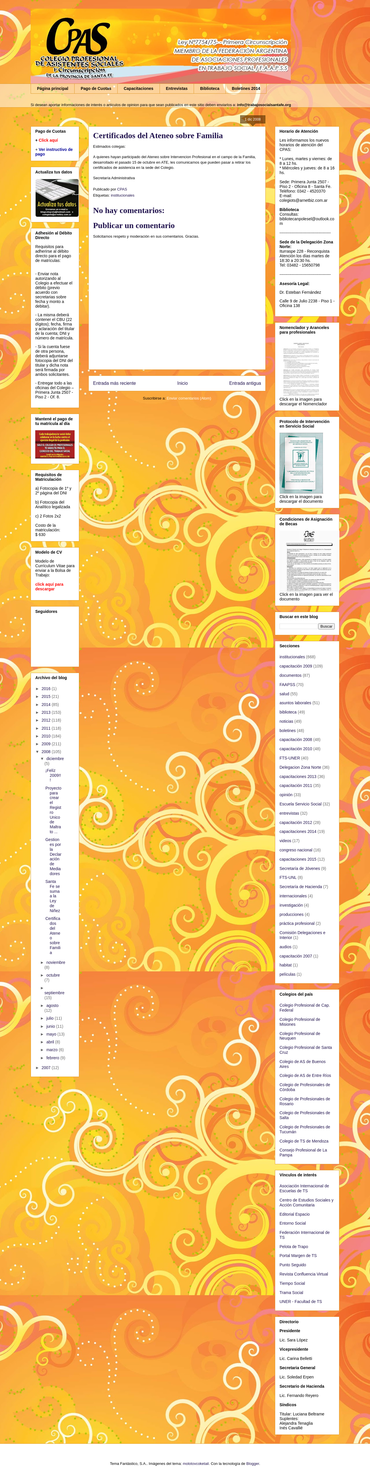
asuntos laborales (295, 702)
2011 (47, 728)
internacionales (293, 896)
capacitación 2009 (296, 666)
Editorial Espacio (295, 1214)
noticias (286, 721)
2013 (47, 712)
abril (50, 1042)
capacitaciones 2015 (298, 859)
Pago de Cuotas (96, 88)
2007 (47, 1067)
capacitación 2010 (296, 748)
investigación (291, 905)
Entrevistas (177, 88)
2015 (47, 696)
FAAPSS (287, 684)
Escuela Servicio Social (301, 804)
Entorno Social (293, 1223)
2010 (47, 736)
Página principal (52, 88)
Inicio (182, 383)
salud (284, 694)
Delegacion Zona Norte (300, 767)
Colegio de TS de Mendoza (304, 1141)
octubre (53, 975)
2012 (47, 720)
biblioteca (288, 712)
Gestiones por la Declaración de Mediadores (53, 856)
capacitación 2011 (296, 785)
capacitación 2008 (296, 739)
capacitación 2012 (296, 822)
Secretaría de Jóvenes (300, 868)
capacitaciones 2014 (298, 831)
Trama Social (291, 1292)
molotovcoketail (196, 1463)
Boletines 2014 (246, 88)
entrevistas (289, 813)
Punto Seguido (293, 1265)
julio (50, 1018)
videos (285, 840)
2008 (47, 751)
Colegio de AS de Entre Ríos (305, 1075)
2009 (47, 744)
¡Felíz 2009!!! (53, 775)
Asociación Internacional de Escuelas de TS (304, 1188)
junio (51, 1026)
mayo (51, 1034)
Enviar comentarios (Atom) (189, 398)
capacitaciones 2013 (298, 776)
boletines (288, 730)
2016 (47, 688)
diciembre (55, 758)
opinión (286, 794)
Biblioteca (209, 88)
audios (285, 946)
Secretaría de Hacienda (301, 886)
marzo (52, 1049)
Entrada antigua (245, 383)
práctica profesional (297, 923)
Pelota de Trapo (294, 1246)
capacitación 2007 (296, 956)
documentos (290, 675)
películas (287, 974)
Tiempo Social (292, 1283)
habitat (286, 965)
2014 (47, 704)
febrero (53, 1058)
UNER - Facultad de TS (301, 1301)
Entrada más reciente (114, 383)
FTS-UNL (288, 877)
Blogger (252, 1463)
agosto (52, 1005)
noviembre (55, 962)
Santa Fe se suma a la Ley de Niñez (52, 896)
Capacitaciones (138, 88)
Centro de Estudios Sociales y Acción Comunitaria (307, 1202)
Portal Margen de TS (298, 1255)
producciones (292, 914)
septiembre (54, 992)
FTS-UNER (290, 758)
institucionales (122, 195)
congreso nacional (296, 850)
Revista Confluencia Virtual (304, 1274)
